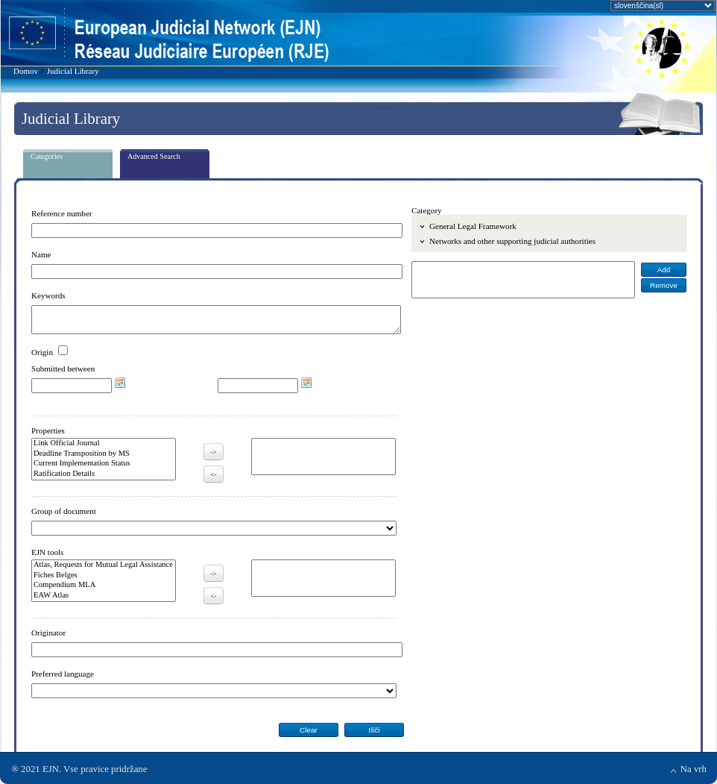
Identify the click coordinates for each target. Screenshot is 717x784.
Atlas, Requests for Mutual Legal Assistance (103, 565)
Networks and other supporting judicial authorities (512, 240)
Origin (42, 352)
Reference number (61, 213)
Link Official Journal (103, 444)
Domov (25, 70)
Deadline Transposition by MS (103, 454)
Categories (47, 156)
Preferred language (62, 673)
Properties (48, 430)
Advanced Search (153, 156)
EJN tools (47, 552)
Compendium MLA (103, 585)
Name (41, 254)
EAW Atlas (103, 596)
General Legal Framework (473, 226)
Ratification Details (103, 474)
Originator (48, 632)
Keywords (48, 295)
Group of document (63, 511)
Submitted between (63, 368)
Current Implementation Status (103, 464)
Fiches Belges (103, 576)
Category (426, 210)
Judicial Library (73, 70)
